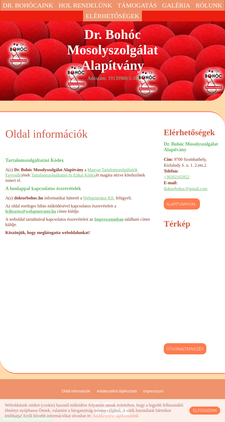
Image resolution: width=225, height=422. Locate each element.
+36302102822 (177, 177)
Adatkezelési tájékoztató (117, 391)
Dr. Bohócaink (28, 5)
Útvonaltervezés (185, 349)
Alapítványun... (181, 204)
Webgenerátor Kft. (99, 198)
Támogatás (137, 5)
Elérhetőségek (112, 16)
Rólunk (208, 5)
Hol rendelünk (85, 5)
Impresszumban (109, 219)
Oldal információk (76, 391)
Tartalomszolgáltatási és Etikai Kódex (63, 175)
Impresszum (153, 391)
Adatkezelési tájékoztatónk (116, 415)
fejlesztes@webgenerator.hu (30, 211)
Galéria (176, 5)
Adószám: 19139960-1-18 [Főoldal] (112, 54)
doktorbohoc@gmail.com (185, 188)
